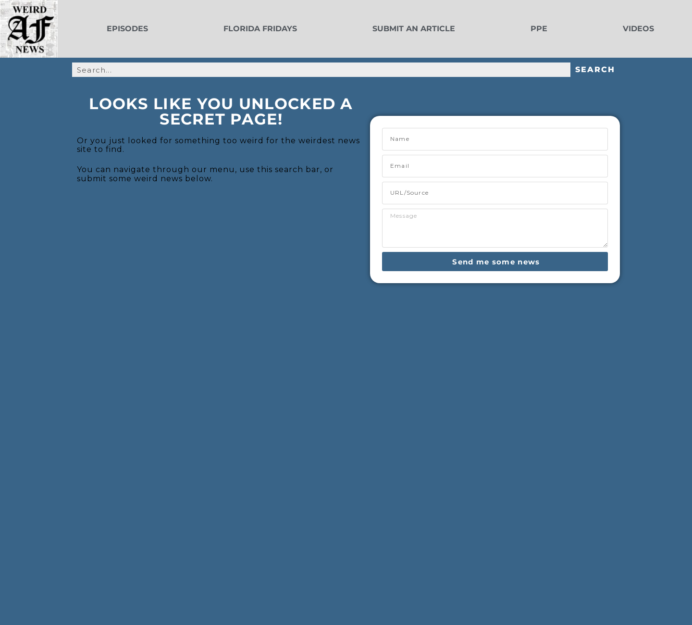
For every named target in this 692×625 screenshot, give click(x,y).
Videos (638, 28)
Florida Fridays (260, 28)
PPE (539, 28)
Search (595, 69)
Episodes (127, 28)
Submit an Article (413, 28)
